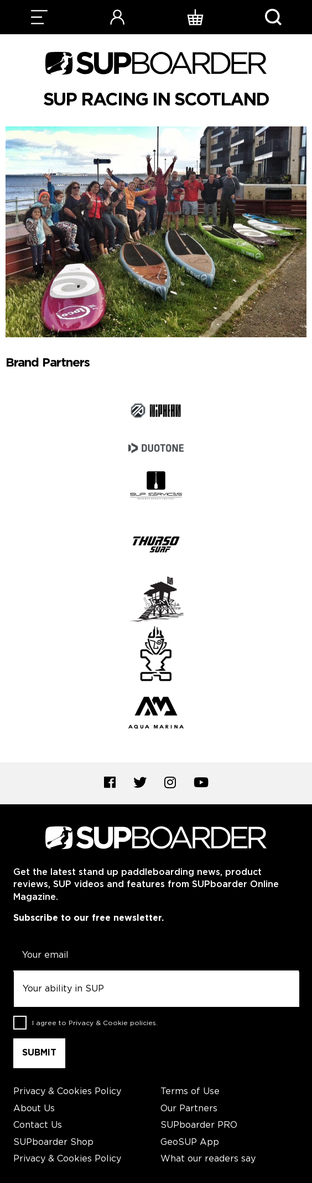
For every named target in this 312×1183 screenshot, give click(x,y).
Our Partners (188, 1109)
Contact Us (37, 1125)
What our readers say (208, 1159)
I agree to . (95, 1023)
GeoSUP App (189, 1142)
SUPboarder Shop (53, 1142)
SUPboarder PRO (198, 1125)
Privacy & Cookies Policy (67, 1091)
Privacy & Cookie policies (112, 1023)
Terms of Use (190, 1091)
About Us (34, 1109)
